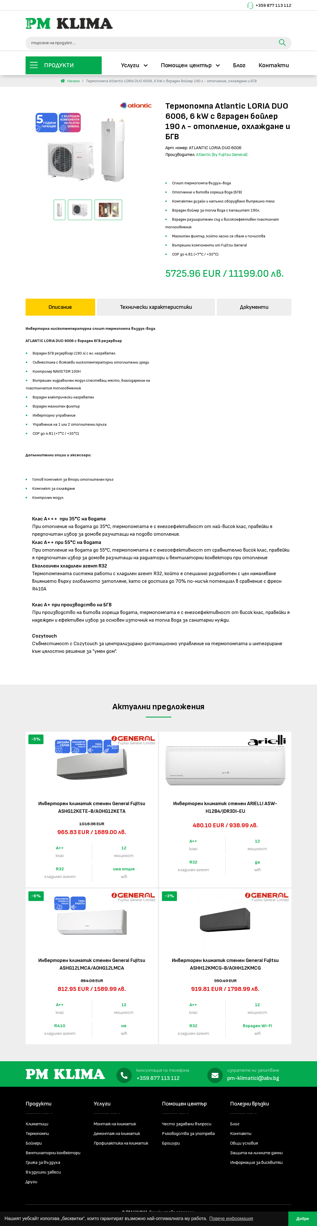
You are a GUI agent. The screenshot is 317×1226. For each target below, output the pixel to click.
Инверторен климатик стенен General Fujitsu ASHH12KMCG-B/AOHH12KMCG (225, 962)
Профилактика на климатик (121, 1141)
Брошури (171, 1141)
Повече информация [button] (231, 1218)
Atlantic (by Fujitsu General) (221, 152)
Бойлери (34, 1141)
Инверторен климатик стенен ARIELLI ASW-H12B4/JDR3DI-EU (225, 805)
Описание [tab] (60, 305)
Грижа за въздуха (43, 1160)
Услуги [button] (131, 64)
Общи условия (244, 1141)
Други (31, 1180)
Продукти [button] (59, 64)
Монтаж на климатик (115, 1122)
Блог (239, 64)
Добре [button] (302, 1218)
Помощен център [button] (187, 64)
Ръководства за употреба (188, 1131)
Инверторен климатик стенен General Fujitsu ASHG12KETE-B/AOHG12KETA (91, 805)
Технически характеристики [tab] (156, 305)
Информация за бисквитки (256, 1160)
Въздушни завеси (43, 1170)
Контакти (273, 64)
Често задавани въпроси (186, 1122)
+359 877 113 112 (273, 5)
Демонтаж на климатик (117, 1131)
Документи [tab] (254, 305)
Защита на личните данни (256, 1151)
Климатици (37, 1122)
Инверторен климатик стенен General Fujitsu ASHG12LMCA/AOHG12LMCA (91, 962)
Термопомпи (37, 1131)
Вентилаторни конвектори (53, 1151)
